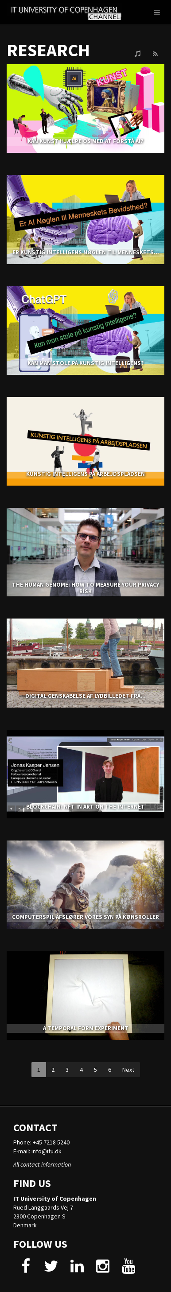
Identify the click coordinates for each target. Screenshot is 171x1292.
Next (128, 1070)
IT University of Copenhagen (54, 1198)
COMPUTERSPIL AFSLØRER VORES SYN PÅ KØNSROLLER (85, 917)
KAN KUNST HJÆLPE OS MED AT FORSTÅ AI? (85, 141)
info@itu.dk (46, 1151)
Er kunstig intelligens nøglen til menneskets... (85, 252)
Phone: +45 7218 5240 (41, 1142)
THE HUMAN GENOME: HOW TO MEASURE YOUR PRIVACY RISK (85, 588)
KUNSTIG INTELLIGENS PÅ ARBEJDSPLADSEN (85, 474)
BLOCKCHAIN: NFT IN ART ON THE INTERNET (85, 806)
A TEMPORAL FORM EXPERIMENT (85, 1028)
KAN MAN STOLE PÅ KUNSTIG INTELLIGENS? (85, 363)
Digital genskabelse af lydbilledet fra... (85, 696)
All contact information (42, 1164)
